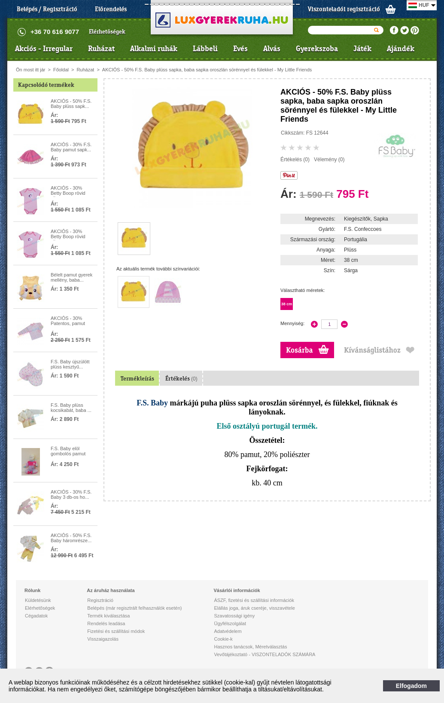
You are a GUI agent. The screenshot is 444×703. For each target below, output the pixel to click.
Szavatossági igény (234, 615)
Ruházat (101, 48)
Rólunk (32, 590)
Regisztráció (100, 600)
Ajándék (400, 48)
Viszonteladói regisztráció (344, 9)
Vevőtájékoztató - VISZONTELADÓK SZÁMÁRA (264, 654)
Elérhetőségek (107, 31)
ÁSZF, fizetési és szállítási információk (254, 600)
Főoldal (61, 69)
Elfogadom (411, 685)
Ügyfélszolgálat (230, 623)
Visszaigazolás (103, 639)
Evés (240, 48)
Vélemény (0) (329, 160)
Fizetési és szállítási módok (116, 631)
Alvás (271, 48)
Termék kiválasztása (108, 615)
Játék (362, 48)
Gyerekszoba (317, 48)
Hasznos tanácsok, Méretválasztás (250, 646)
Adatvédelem (227, 631)
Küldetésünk (38, 600)
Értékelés (181, 378)
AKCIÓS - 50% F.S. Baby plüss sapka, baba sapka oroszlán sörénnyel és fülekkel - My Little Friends (207, 69)
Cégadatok (36, 615)
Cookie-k (223, 639)
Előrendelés (111, 9)
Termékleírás (137, 378)
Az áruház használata (110, 590)
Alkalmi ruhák (153, 48)
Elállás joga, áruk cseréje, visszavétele (254, 608)
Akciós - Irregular (44, 48)
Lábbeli (205, 48)
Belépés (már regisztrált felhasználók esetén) (134, 608)
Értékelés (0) (295, 160)
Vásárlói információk (236, 590)
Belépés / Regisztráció (47, 9)
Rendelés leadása (106, 623)
